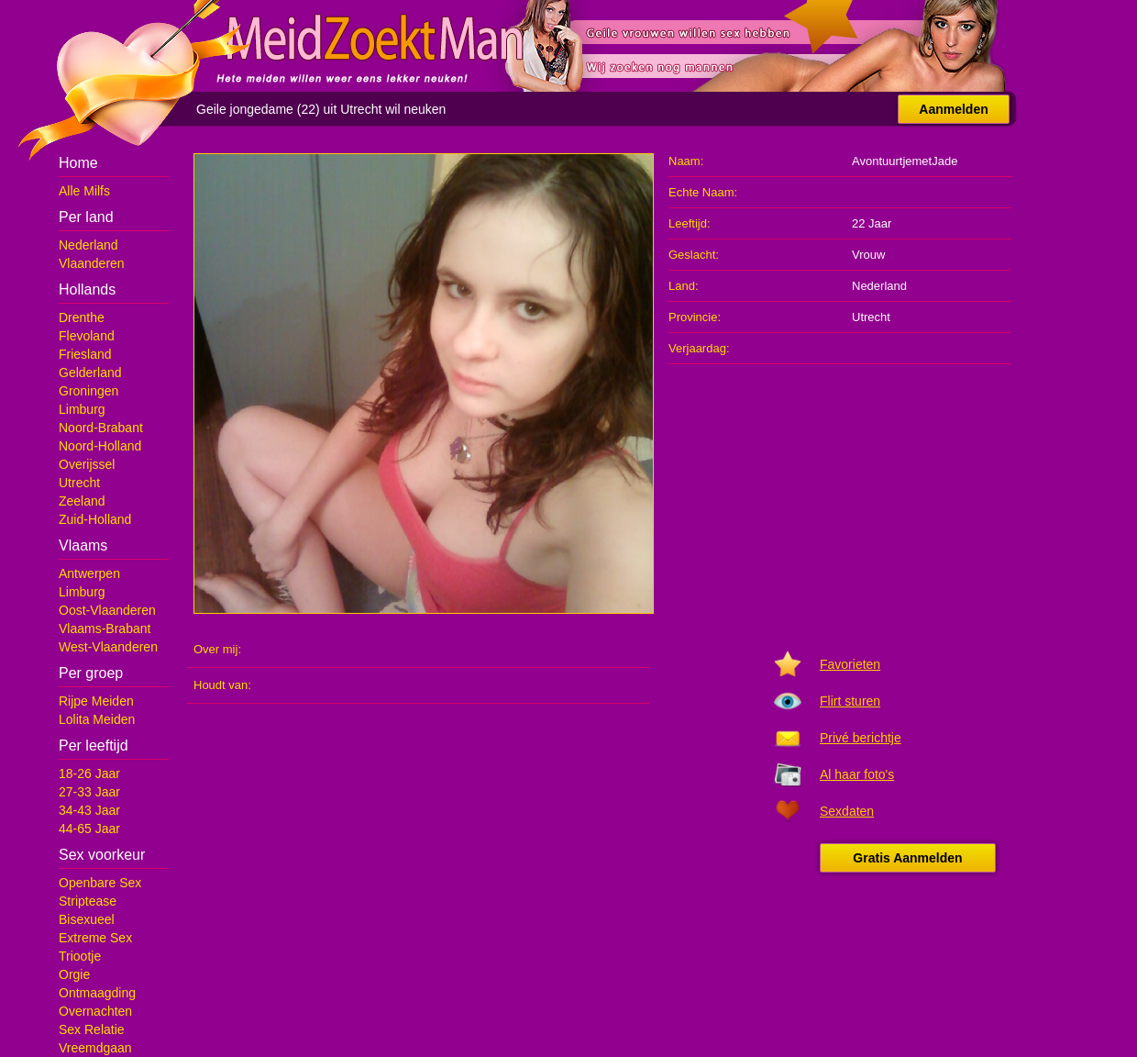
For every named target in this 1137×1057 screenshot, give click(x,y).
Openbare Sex (100, 882)
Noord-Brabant (101, 427)
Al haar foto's (857, 774)
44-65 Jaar (89, 828)
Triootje (80, 956)
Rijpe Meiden (96, 701)
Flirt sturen (850, 701)
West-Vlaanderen (108, 647)
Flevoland (87, 335)
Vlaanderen (92, 263)
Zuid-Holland (95, 519)
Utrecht (79, 482)
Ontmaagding (97, 992)
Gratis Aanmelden (907, 858)
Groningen (88, 391)
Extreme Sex (95, 937)
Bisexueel (87, 919)
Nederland (88, 245)
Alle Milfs (84, 191)
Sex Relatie (92, 1029)
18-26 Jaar (89, 773)
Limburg (82, 409)
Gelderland (90, 372)
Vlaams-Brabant (104, 628)
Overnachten (95, 1011)
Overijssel (87, 464)
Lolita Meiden (97, 719)
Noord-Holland (100, 446)
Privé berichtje (860, 737)
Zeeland (82, 501)
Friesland (85, 354)
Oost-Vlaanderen (107, 610)
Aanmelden (953, 109)
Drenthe (82, 317)
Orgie (74, 974)
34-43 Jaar (89, 810)
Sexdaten (847, 811)
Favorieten (850, 664)
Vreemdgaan (95, 1047)
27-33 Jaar (89, 791)
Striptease (87, 901)
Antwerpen (89, 573)
